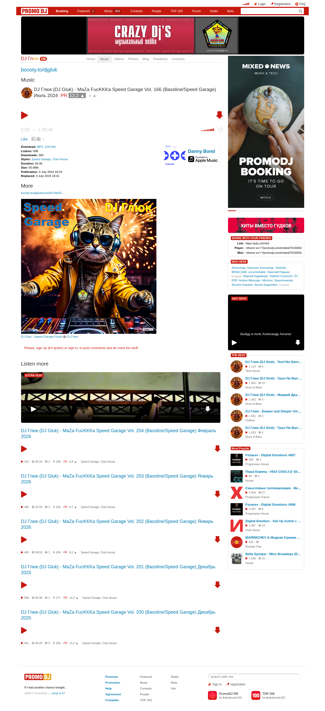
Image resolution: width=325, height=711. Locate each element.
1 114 (252, 366)
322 (26, 461)
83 (250, 476)
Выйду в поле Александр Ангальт (265, 334)
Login (262, 4)
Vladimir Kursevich (280, 276)
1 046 (252, 558)
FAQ (302, 4)
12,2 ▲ (77, 95)
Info (173, 688)
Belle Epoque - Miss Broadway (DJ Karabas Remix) (274, 554)
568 (26, 597)
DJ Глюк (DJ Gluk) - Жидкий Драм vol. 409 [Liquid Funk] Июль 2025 (274, 394)
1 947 (252, 525)
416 (251, 541)
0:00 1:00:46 (37, 129)
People (156, 11)
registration (237, 684)
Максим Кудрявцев (255, 276)
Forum (196, 11)
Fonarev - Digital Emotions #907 (271, 455)
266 (58, 643)
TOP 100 (177, 11)
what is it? (58, 693)
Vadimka (280, 267)
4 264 (252, 492)
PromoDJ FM (228, 694)
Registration (282, 4)
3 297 (252, 509)
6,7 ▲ (73, 506)
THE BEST (239, 355)
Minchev (267, 280)
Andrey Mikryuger (250, 280)
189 (58, 461)
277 (58, 597)
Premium (111, 676)
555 (251, 459)
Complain (112, 700)
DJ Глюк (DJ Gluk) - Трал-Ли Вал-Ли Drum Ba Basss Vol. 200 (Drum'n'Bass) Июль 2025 (274, 378)
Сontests (136, 11)
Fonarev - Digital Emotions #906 (271, 504)
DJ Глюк (72, 336)
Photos (133, 59)
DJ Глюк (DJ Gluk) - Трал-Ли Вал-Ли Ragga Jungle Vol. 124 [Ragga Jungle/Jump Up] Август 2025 (274, 427)
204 (58, 506)
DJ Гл (29, 58)
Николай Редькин (278, 272)
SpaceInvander (283, 280)
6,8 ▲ (73, 461)
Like (24, 139)
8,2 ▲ (73, 552)
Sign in (217, 684)
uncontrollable (257, 272)
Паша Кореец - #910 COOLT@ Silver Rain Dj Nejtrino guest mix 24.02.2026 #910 (274, 471)
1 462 (252, 383)
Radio (214, 11)
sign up (41, 348)
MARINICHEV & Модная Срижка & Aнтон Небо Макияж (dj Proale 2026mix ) (274, 537)
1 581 (252, 415)
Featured (86, 11)
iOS (239, 697)
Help (108, 688)
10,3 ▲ (73, 597)
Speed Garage (41, 159)
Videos (119, 59)
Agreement (113, 694)
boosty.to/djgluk (39, 69)
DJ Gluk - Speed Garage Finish (41, 336)
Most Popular (241, 448)
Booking (62, 11)
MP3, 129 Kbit (46, 146)
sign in (73, 348)
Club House (60, 159)
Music (112, 11)
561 (26, 643)
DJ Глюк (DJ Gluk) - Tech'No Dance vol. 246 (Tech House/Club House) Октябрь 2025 (274, 361)
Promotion (112, 682)
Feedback (160, 59)
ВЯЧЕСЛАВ (239, 272)
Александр (239, 267)
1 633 (252, 432)
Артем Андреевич (266, 284)
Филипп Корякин (242, 284)
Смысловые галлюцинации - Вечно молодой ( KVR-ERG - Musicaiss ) (274, 488)
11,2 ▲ (73, 643)
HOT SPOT (239, 298)
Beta (230, 11)
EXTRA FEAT (34, 375)
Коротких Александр (260, 267)
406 (26, 506)
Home (91, 59)
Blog (145, 59)
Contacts (178, 59)
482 (26, 552)
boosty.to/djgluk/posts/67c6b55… (42, 192)
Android (227, 697)
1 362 (252, 399)
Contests (146, 688)
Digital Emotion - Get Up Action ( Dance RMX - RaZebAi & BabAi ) (274, 521)
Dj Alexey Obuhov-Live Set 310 (120, 400)
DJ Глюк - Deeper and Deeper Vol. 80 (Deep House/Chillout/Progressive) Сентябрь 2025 (274, 411)
